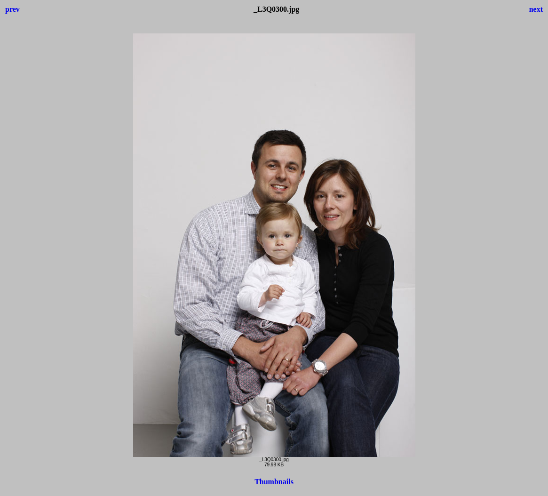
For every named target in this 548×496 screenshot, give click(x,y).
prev (12, 9)
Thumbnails (274, 482)
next (536, 9)
